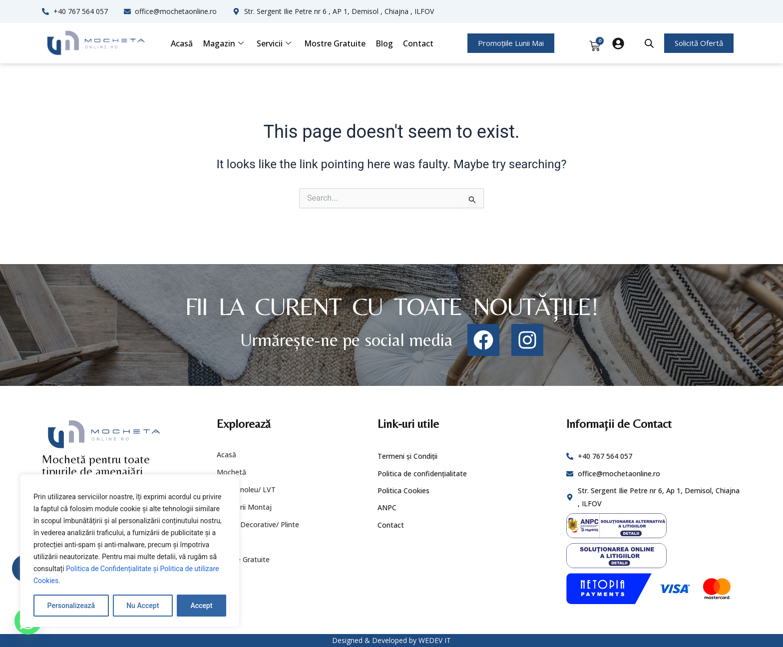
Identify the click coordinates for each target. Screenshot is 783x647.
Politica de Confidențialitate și (113, 569)
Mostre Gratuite (335, 43)
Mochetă (231, 472)
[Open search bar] (649, 43)
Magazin (223, 43)
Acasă (182, 43)
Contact (418, 43)
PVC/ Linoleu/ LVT (246, 489)
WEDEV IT (434, 640)
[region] (130, 550)
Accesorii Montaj (244, 507)
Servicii (274, 43)
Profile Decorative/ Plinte (258, 524)
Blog (384, 43)
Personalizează (71, 606)
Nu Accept (142, 606)
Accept (201, 606)
